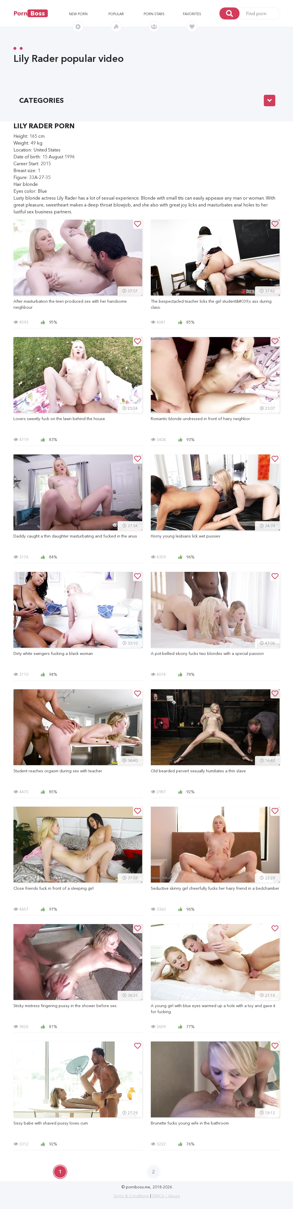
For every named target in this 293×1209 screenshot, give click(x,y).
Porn (30, 13)
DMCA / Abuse (166, 1195)
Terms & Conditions (131, 1195)
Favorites (192, 14)
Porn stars (154, 14)
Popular (116, 14)
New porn (78, 14)
